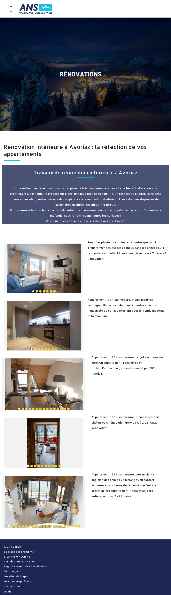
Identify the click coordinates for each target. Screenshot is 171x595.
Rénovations (12, 586)
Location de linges (16, 576)
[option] (85, 74)
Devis (7, 591)
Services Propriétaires (18, 581)
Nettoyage (11, 571)
